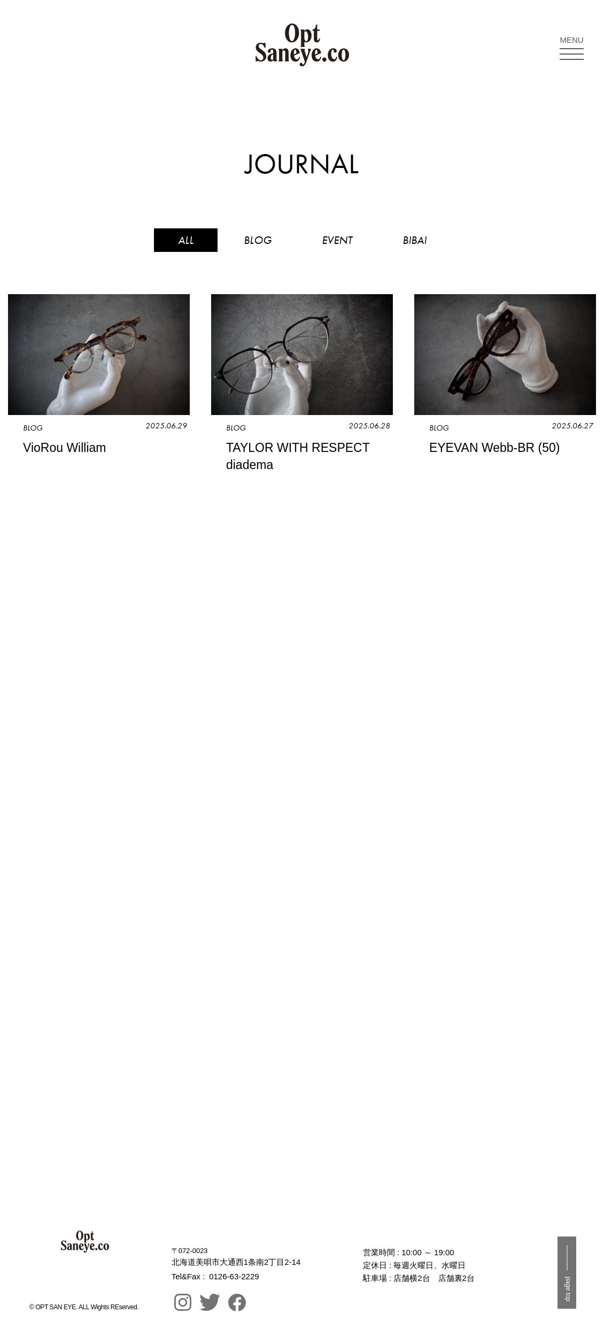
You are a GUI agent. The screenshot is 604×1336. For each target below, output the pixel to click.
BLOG (258, 240)
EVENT (337, 240)
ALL (185, 240)
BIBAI (414, 240)
